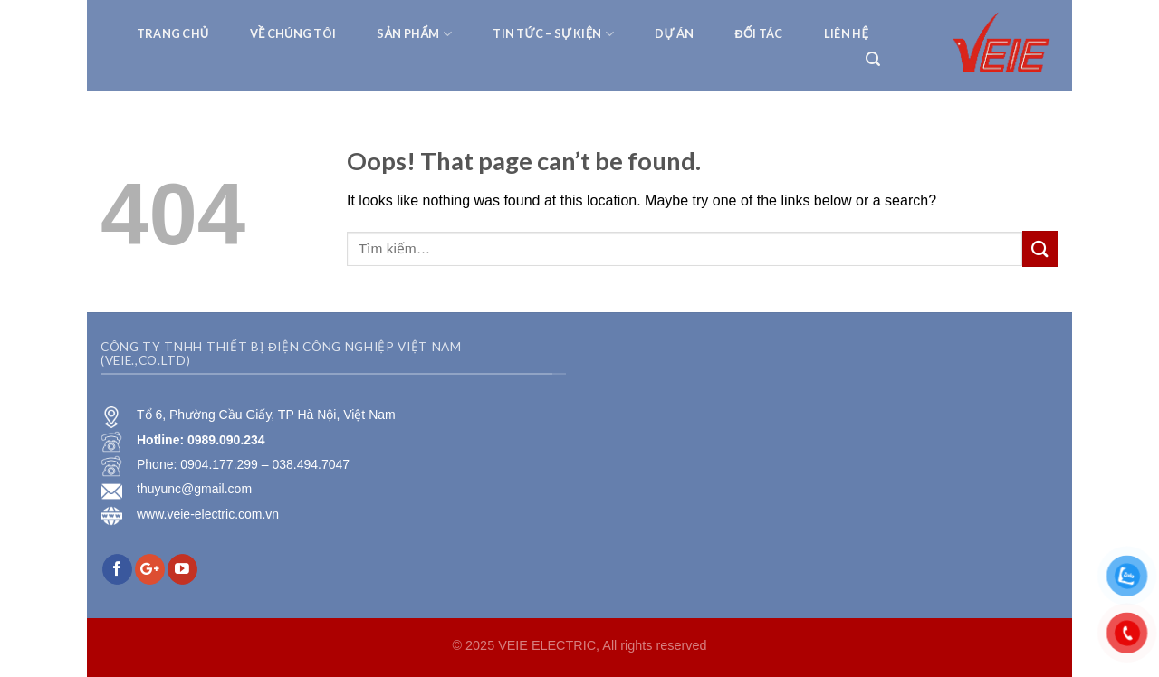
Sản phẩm (414, 34)
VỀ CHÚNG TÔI (293, 33)
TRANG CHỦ (173, 33)
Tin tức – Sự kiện (553, 34)
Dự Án (674, 33)
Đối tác (758, 33)
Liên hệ (846, 33)
